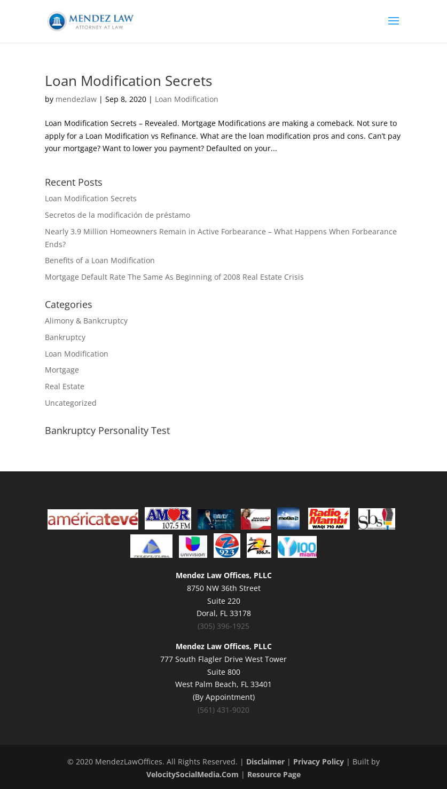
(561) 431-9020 (223, 710)
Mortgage (62, 370)
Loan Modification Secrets (128, 80)
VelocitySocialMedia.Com (192, 774)
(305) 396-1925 (223, 626)
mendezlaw (76, 99)
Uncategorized (71, 403)
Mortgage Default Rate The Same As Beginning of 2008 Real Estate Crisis (174, 277)
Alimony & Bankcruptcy (86, 320)
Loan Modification (186, 99)
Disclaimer (265, 761)
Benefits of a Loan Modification (100, 260)
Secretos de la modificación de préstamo (117, 215)
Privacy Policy (318, 761)
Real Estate (64, 386)
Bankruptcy (65, 337)
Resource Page (274, 774)
